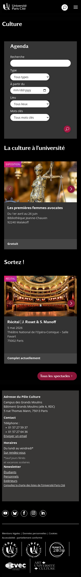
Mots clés (16, 111)
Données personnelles (34, 533)
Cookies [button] (53, 533)
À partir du (17, 84)
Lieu (13, 97)
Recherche (17, 57)
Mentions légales (11, 533)
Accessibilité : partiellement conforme (22, 537)
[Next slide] (71, 189)
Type (13, 70)
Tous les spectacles (55, 376)
